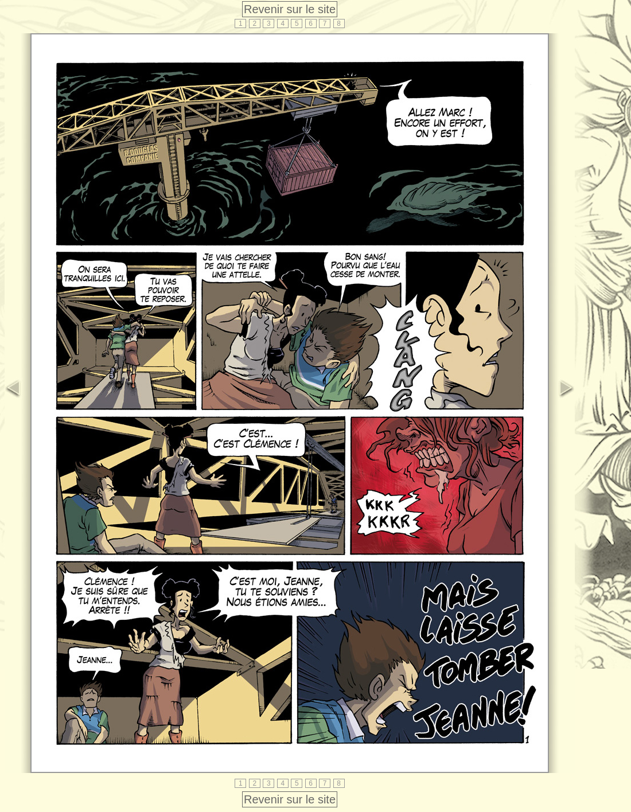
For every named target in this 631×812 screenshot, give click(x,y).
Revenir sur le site (290, 9)
